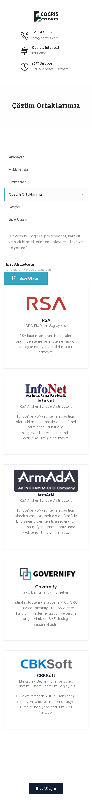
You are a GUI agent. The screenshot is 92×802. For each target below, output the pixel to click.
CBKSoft (46, 675)
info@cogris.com (45, 38)
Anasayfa (17, 157)
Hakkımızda (18, 170)
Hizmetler (17, 182)
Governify (46, 586)
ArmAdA (46, 494)
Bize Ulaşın (18, 219)
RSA (46, 320)
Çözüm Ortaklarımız (25, 194)
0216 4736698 (43, 32)
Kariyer (15, 207)
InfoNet (46, 400)
